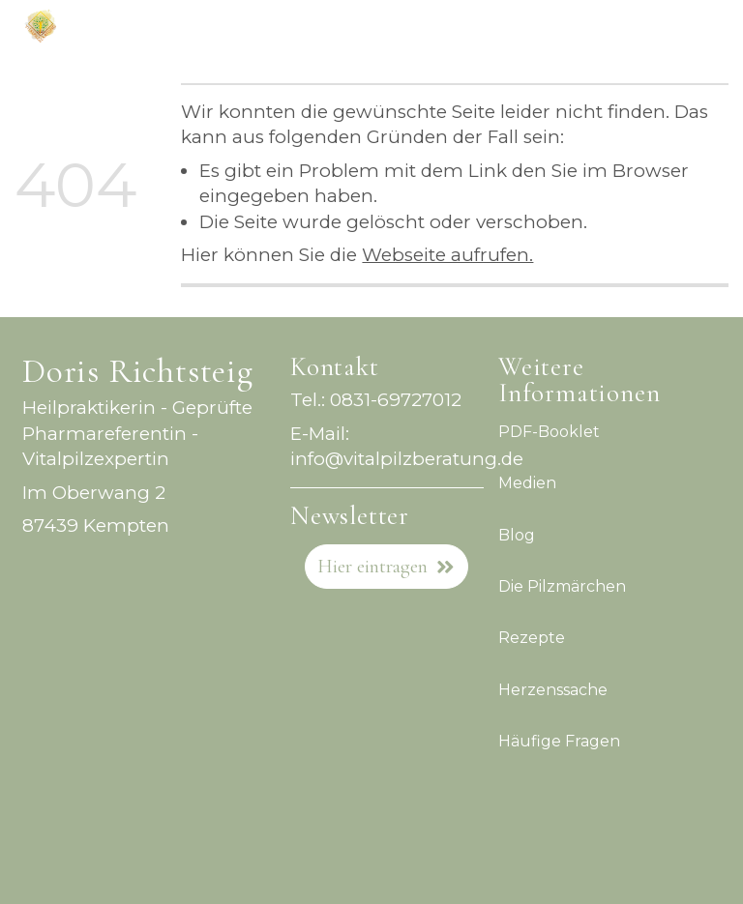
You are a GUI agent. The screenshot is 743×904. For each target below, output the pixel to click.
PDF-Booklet (549, 432)
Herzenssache (553, 689)
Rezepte (531, 637)
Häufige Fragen (559, 741)
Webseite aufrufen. (447, 255)
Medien (527, 483)
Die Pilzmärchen (562, 586)
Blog (516, 534)
